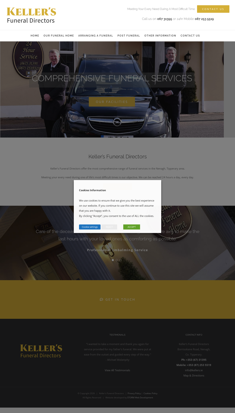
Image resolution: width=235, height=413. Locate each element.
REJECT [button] (109, 226)
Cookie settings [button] (90, 226)
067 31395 (164, 19)
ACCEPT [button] (132, 226)
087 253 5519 (204, 19)
